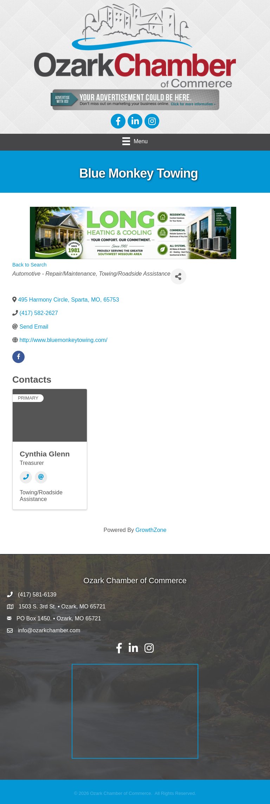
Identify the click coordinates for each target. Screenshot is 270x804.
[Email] (41, 477)
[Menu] (135, 141)
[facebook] (18, 357)
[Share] (178, 276)
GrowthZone (150, 530)
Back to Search (29, 265)
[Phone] (26, 477)
